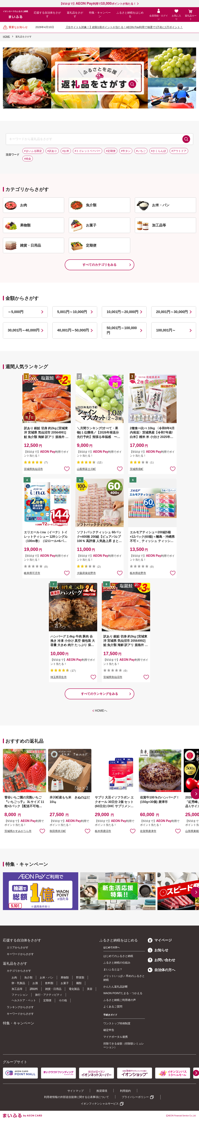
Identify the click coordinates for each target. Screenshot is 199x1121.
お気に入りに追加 (42, 831)
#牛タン (126, 150)
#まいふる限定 (33, 150)
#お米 (65, 150)
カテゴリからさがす (19, 970)
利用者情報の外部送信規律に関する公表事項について (76, 1097)
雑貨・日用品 (53, 988)
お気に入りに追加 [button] (67, 468)
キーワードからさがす (20, 954)
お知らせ (158, 950)
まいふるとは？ (112, 969)
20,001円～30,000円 (172, 312)
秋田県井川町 (58, 831)
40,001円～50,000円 (73, 330)
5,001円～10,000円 (72, 312)
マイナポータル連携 (115, 1036)
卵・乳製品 (18, 983)
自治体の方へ (161, 970)
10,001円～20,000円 (122, 312)
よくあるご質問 (112, 1006)
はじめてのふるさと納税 (118, 956)
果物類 (65, 977)
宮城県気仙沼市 (33, 469)
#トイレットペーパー (87, 150)
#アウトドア (178, 150)
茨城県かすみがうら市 (17, 831)
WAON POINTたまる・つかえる (122, 993)
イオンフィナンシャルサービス (100, 1103)
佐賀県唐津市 (148, 831)
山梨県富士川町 (86, 469)
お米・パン (46, 977)
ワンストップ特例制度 (116, 1023)
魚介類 (28, 977)
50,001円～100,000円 (122, 330)
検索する (186, 139)
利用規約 (125, 1090)
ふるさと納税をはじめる (130, 14)
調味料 (34, 988)
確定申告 (108, 1030)
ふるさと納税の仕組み (116, 962)
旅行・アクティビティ (48, 994)
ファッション (20, 994)
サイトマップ (75, 1090)
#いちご (141, 150)
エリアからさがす (17, 947)
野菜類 (80, 977)
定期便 (47, 1000)
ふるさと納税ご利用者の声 (119, 999)
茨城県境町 (136, 469)
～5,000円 (15, 312)
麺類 (79, 983)
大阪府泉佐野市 (86, 573)
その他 (63, 1000)
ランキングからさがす (20, 1007)
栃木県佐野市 (138, 573)
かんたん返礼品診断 (115, 986)
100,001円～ (166, 330)
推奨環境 (101, 1090)
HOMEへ (101, 710)
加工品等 (17, 988)
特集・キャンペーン (100, 14)
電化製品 (74, 988)
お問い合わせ (161, 960)
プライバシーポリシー (135, 1097)
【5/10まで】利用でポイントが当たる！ (98, 3)
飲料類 (49, 983)
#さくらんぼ (158, 150)
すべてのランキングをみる (99, 693)
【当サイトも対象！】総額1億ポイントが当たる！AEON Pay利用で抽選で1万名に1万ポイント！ (124, 27)
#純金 (27, 158)
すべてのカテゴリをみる (99, 264)
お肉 (14, 977)
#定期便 (111, 150)
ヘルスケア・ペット (24, 1000)
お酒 (35, 983)
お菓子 (65, 983)
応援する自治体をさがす (47, 14)
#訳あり (52, 150)
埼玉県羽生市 (58, 677)
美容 (89, 988)
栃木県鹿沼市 (103, 831)
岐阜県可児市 (32, 573)
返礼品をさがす (75, 14)
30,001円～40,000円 (23, 330)
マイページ (160, 940)
